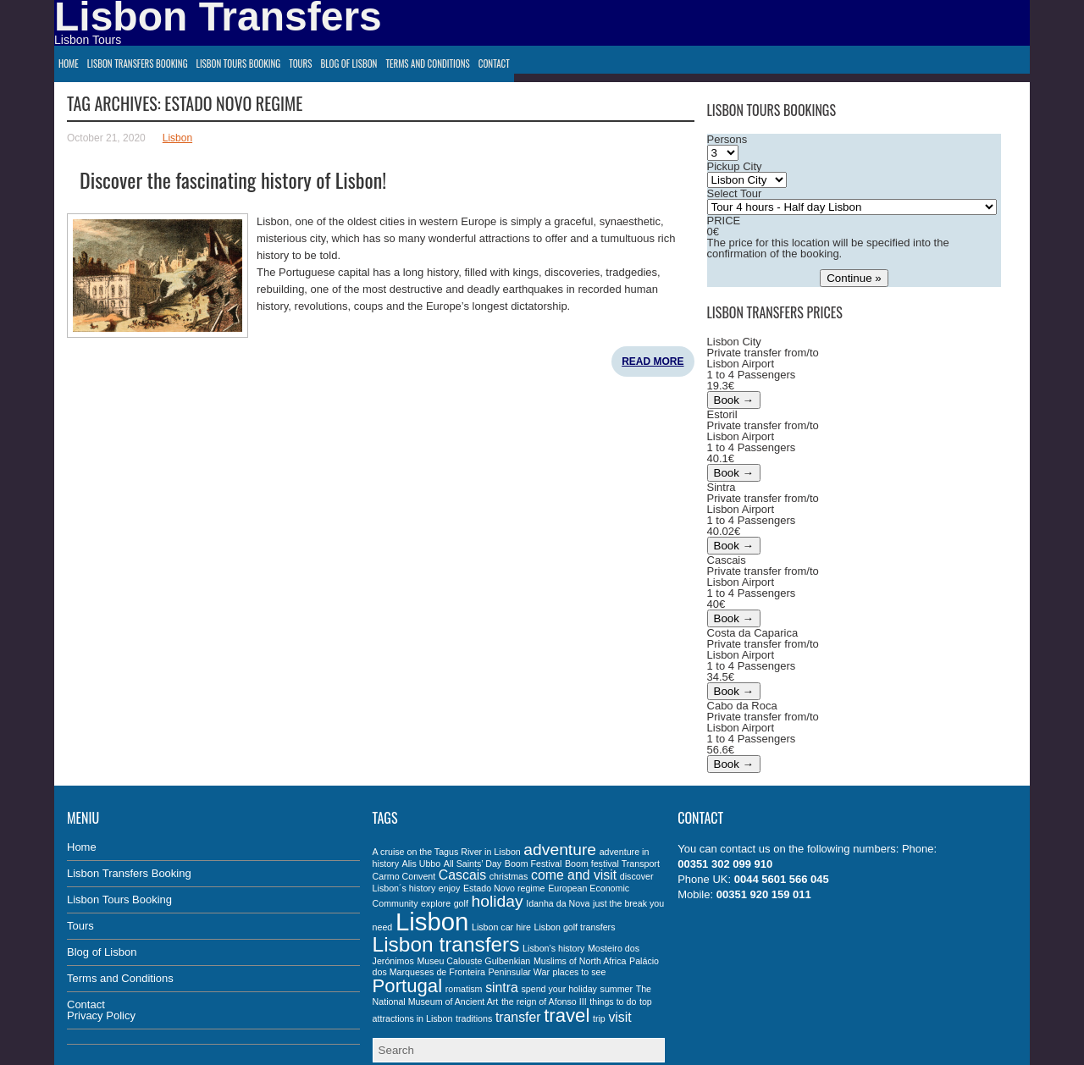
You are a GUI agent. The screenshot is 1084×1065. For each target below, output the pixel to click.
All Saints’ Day (472, 863)
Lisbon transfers (446, 944)
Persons (727, 139)
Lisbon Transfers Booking (137, 63)
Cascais (462, 875)
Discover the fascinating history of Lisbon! (233, 179)
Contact (494, 63)
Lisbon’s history (553, 948)
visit (619, 1017)
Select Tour (734, 193)
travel (566, 1015)
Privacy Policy (101, 1015)
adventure (559, 849)
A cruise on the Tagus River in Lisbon (447, 852)
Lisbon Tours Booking (238, 63)
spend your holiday (558, 989)
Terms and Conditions (427, 63)
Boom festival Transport (612, 863)
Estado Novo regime (504, 888)
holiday (497, 901)
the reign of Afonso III (544, 1001)
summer (616, 989)
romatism (464, 989)
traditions (474, 1018)
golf (461, 903)
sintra (501, 987)
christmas (508, 876)
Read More (652, 361)
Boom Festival (533, 863)
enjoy (449, 888)
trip (599, 1018)
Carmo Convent (404, 876)
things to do (612, 1001)
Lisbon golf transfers (575, 927)
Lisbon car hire (501, 927)
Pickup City (734, 166)
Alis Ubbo (421, 863)
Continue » (854, 278)
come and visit (574, 875)
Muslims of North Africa (580, 961)
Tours (300, 63)
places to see (579, 972)
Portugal (407, 985)
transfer (518, 1017)
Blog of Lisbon (348, 63)
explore (436, 903)
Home (68, 63)
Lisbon (177, 138)
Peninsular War (519, 972)
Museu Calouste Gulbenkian (473, 961)
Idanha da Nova (557, 903)
